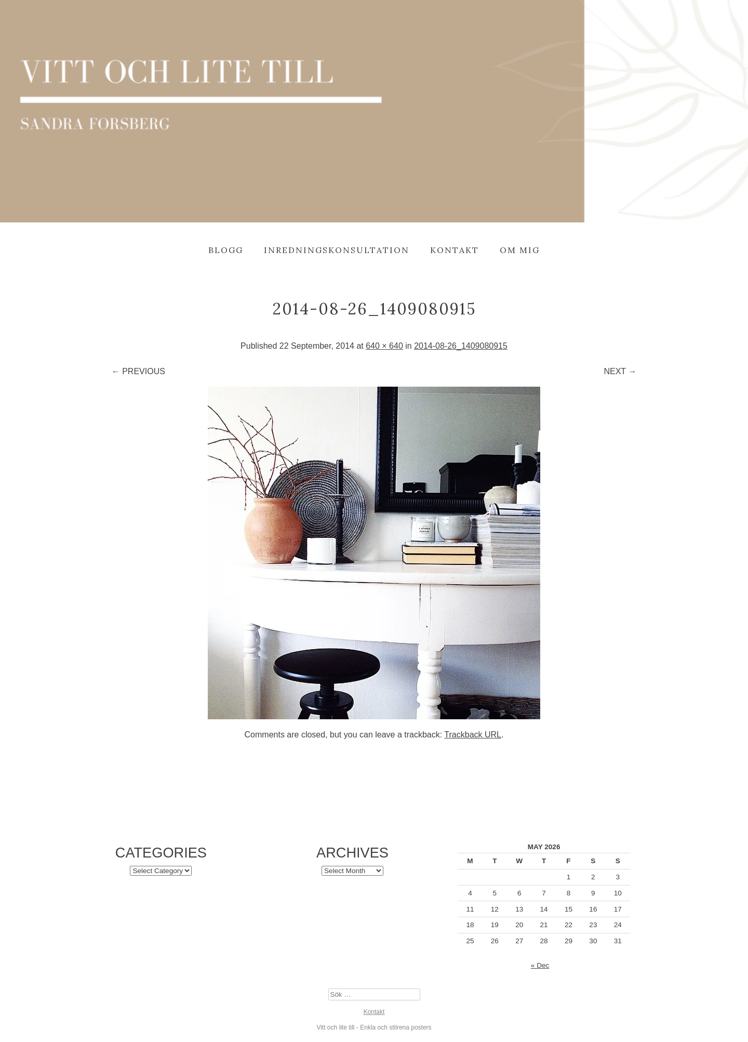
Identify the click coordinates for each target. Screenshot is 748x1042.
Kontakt (454, 250)
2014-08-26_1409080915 (460, 345)
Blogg (225, 250)
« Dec (540, 965)
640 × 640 (384, 345)
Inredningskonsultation (336, 250)
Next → (620, 371)
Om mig (520, 250)
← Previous (138, 371)
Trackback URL (472, 734)
